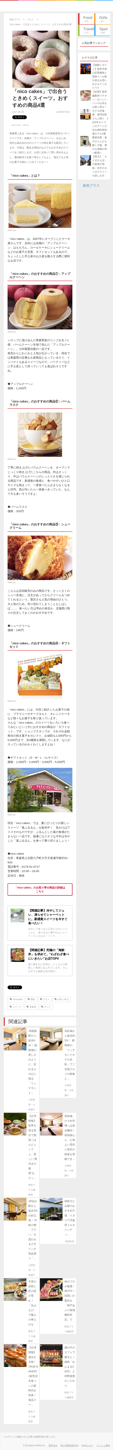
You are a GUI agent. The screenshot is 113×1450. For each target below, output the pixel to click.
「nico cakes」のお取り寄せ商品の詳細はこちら (40, 889)
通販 (31, 999)
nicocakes (16, 999)
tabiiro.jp (26, 125)
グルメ (45, 999)
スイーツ (16, 1007)
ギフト (46, 1007)
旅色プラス (91, 185)
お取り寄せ (61, 999)
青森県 (31, 1007)
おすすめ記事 (90, 57)
